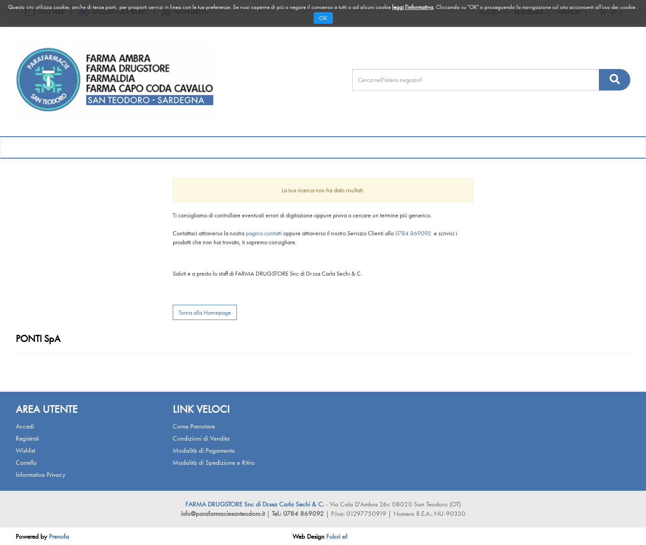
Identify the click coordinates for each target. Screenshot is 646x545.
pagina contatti (264, 233)
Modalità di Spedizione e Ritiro (214, 462)
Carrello (26, 462)
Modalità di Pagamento (204, 450)
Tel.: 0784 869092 (299, 513)
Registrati (27, 438)
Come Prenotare (194, 426)
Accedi (25, 426)
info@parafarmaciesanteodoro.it (223, 513)
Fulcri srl (336, 536)
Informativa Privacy (40, 474)
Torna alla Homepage (205, 312)
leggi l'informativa (412, 7)
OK (323, 18)
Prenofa (59, 536)
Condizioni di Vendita (201, 438)
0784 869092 (413, 233)
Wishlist (25, 450)
